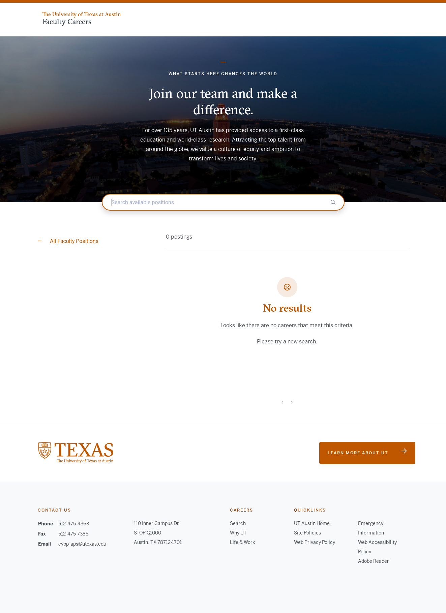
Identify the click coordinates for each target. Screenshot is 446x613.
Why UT (238, 533)
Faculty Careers (67, 21)
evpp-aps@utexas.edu (82, 544)
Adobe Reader (373, 561)
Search (238, 523)
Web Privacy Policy (314, 542)
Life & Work (242, 542)
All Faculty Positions (73, 241)
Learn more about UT (367, 452)
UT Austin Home (312, 523)
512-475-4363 (73, 524)
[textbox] (223, 202)
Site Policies (307, 533)
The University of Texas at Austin (81, 14)
